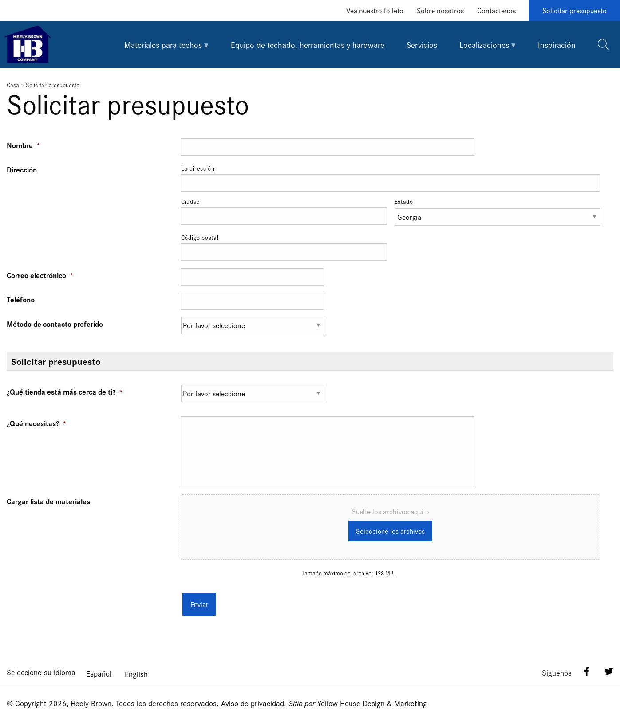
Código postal (200, 237)
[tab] (166, 44)
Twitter (608, 668)
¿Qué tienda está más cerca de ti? (65, 391)
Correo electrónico (40, 275)
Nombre (23, 145)
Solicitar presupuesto (574, 10)
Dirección (22, 169)
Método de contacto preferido (55, 323)
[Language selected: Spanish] (117, 670)
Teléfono (21, 299)
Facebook (586, 668)
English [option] (136, 671)
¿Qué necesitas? (37, 423)
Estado (404, 201)
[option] (136, 671)
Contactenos (496, 10)
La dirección (198, 168)
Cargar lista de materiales (48, 501)
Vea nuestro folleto (374, 10)
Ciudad (190, 201)
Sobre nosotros (440, 10)
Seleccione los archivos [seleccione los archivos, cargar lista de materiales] (390, 531)
